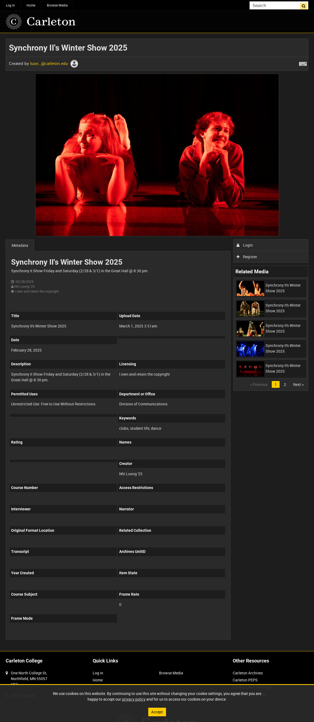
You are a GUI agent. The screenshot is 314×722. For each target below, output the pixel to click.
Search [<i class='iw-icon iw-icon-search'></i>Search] (305, 5)
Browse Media (57, 5)
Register (247, 256)
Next (298, 384)
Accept (157, 711)
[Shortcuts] (303, 62)
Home (31, 5)
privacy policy (133, 699)
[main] (157, 342)
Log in (10, 5)
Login (245, 245)
